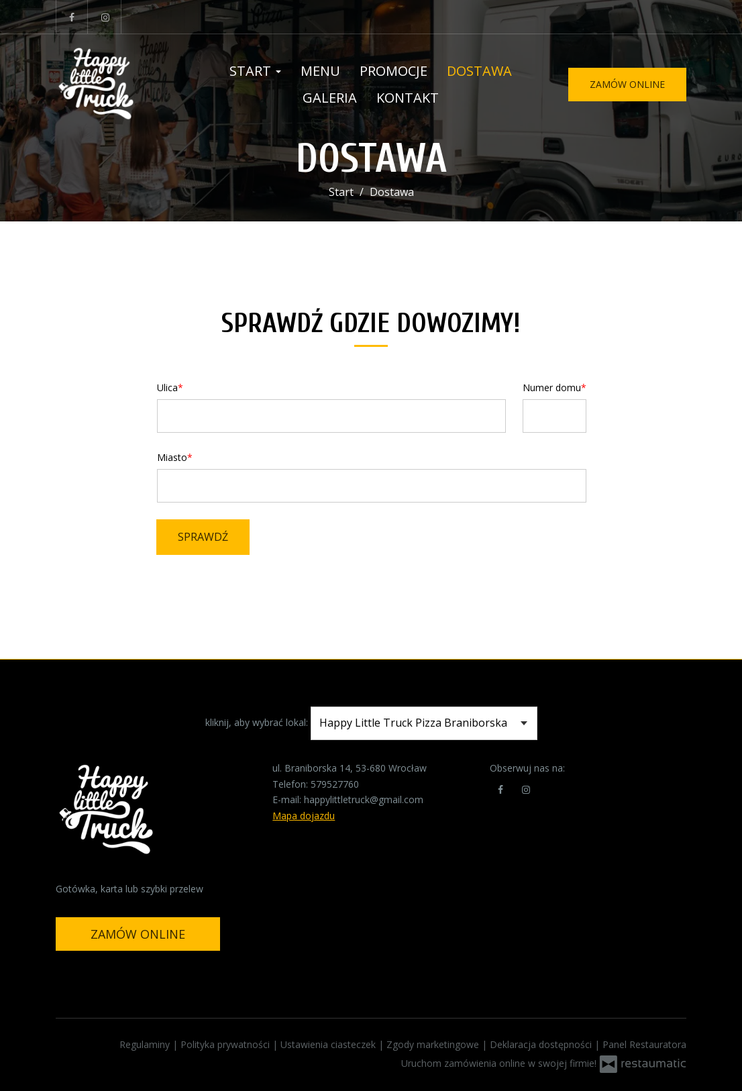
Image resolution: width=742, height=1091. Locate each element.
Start (255, 71)
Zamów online (627, 84)
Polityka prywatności (226, 1044)
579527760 (335, 784)
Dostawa (479, 71)
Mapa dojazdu (303, 815)
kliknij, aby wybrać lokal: (256, 722)
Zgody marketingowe (434, 1044)
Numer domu (552, 387)
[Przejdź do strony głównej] (120, 84)
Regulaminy (145, 1044)
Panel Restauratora (644, 1044)
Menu (320, 71)
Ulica (167, 387)
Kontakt (407, 98)
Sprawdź (203, 536)
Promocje (393, 71)
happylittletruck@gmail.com (363, 799)
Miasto (172, 457)
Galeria (330, 98)
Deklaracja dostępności (542, 1044)
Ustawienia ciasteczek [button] (329, 1044)
